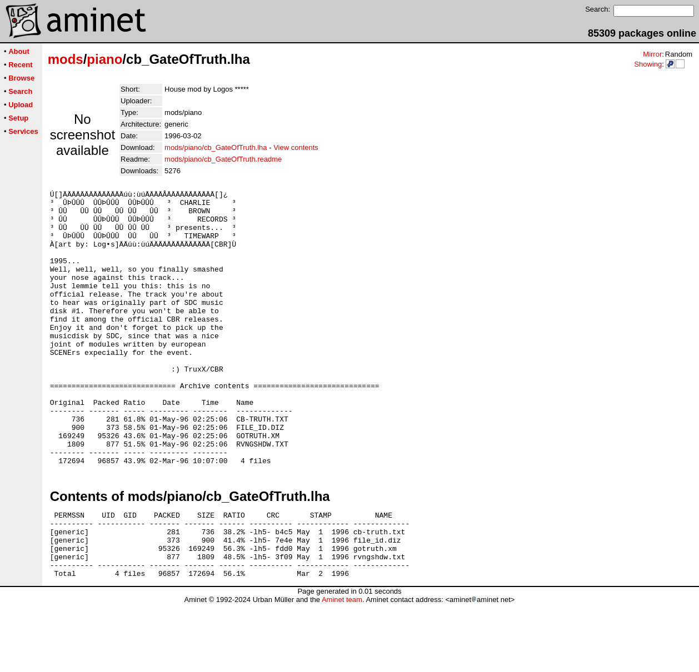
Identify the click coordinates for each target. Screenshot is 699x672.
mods (65, 59)
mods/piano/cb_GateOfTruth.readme (223, 159)
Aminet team (342, 668)
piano (104, 59)
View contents (295, 147)
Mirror (652, 54)
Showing (648, 64)
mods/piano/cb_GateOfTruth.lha (215, 147)
